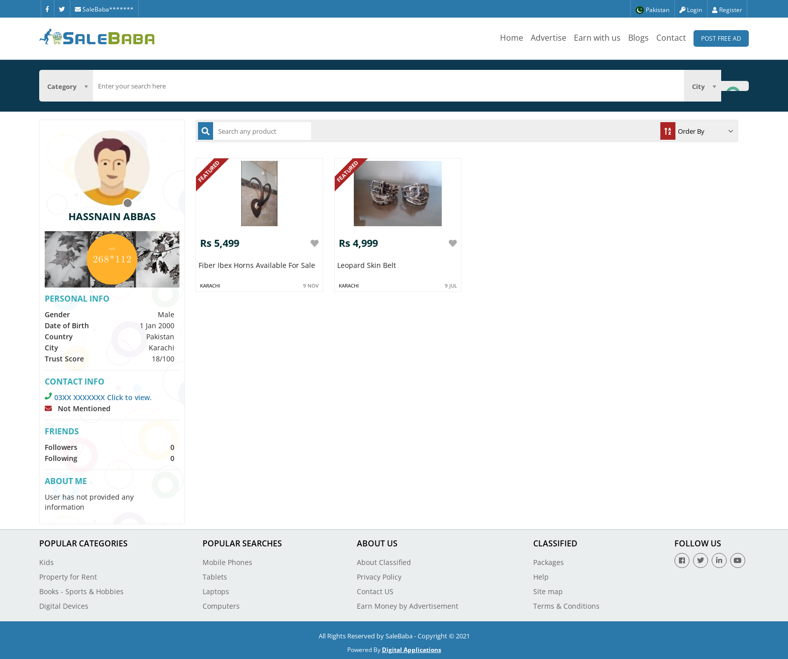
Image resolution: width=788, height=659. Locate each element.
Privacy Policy (379, 577)
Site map (548, 591)
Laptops (216, 591)
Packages (548, 562)
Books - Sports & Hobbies (81, 591)
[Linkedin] (719, 560)
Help (541, 577)
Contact (671, 37)
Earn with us (597, 37)
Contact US (375, 591)
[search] (388, 86)
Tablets (215, 577)
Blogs (638, 37)
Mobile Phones (227, 562)
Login (690, 10)
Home (511, 37)
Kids (46, 562)
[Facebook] (47, 8)
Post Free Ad (721, 38)
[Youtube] (737, 560)
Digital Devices (63, 606)
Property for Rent (68, 577)
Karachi (210, 285)
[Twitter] (62, 8)
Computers (221, 606)
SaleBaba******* (104, 9)
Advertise (548, 37)
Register (727, 10)
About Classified (384, 562)
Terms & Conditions (566, 606)
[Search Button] (735, 86)
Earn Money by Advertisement (407, 606)
